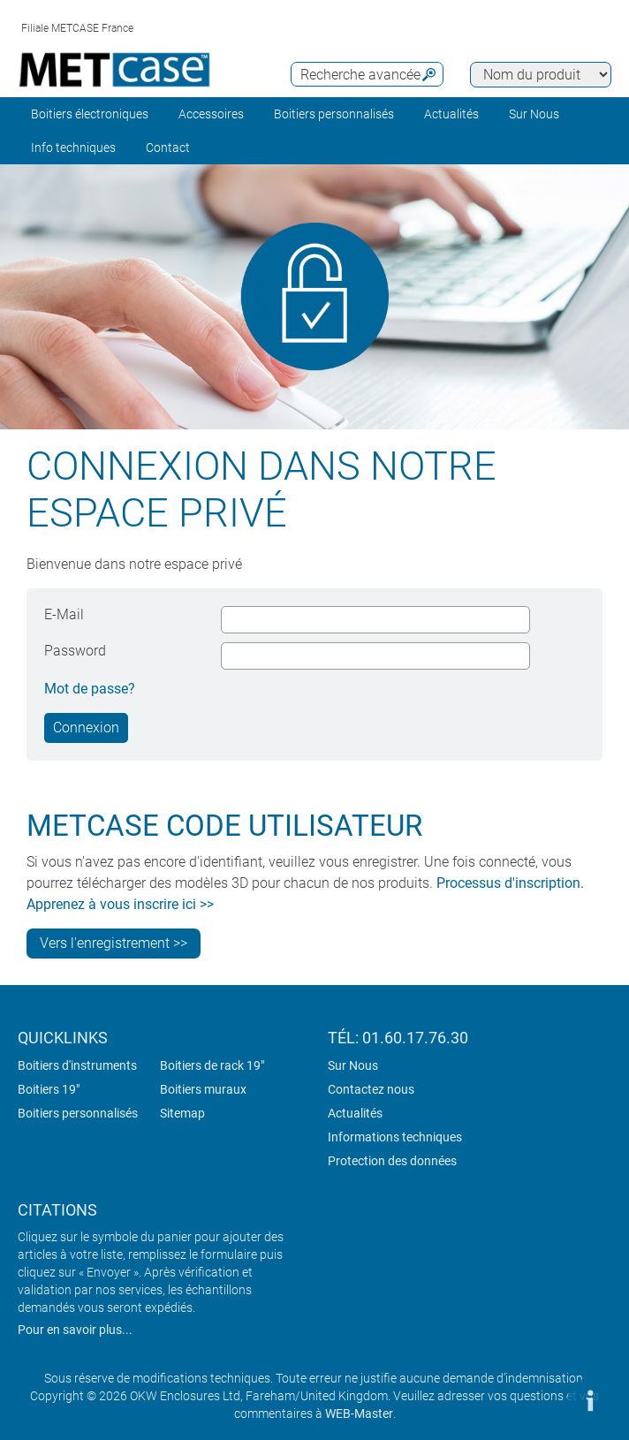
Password (75, 650)
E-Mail (64, 614)
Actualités (451, 114)
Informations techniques (395, 1137)
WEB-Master (359, 1413)
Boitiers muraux (203, 1089)
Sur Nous (353, 1065)
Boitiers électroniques (89, 114)
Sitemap (182, 1113)
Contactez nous (371, 1089)
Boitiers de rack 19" (212, 1065)
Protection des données (392, 1161)
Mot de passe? (89, 688)
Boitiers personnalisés (334, 114)
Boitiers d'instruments (77, 1065)
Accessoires (211, 114)
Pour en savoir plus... (75, 1330)
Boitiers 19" (49, 1089)
